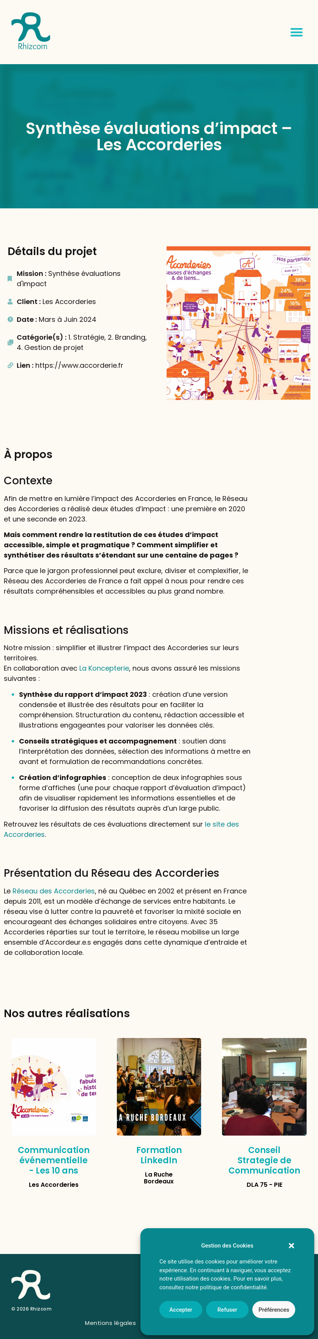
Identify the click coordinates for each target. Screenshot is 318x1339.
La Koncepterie (104, 668)
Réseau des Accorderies (54, 891)
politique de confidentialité (233, 1287)
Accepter (180, 1309)
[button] (291, 1245)
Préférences (273, 1309)
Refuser (227, 1309)
